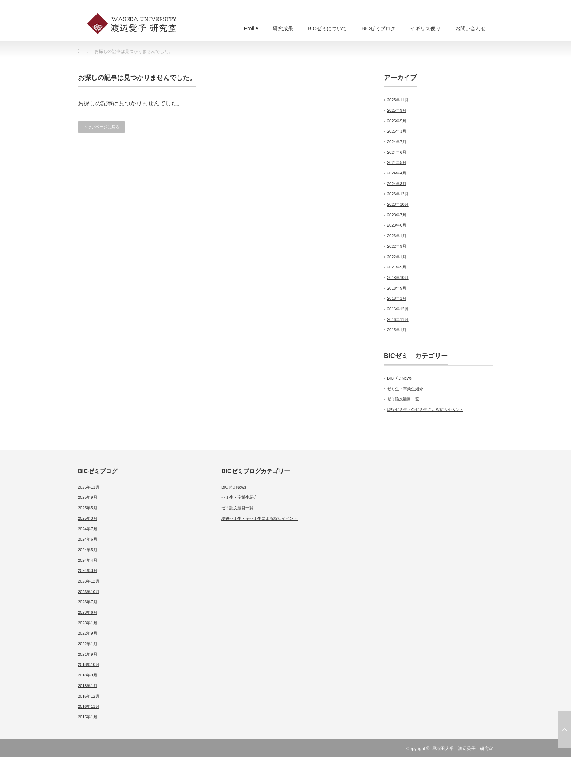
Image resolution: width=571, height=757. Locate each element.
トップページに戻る (101, 127)
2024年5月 (396, 162)
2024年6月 (396, 152)
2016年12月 (398, 309)
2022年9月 (396, 246)
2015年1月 (396, 329)
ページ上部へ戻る (564, 729)
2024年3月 (396, 183)
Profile (251, 28)
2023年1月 (396, 236)
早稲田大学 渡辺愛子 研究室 (462, 748)
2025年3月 (396, 131)
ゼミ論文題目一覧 (403, 399)
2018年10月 (398, 277)
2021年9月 (396, 267)
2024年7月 (396, 142)
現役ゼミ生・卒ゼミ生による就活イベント (425, 409)
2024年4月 (396, 173)
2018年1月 (396, 298)
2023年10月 (398, 204)
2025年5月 (396, 121)
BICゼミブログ (378, 28)
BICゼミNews (399, 378)
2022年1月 (396, 257)
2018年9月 (396, 288)
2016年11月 (398, 319)
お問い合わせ (470, 28)
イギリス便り (425, 28)
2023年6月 (396, 225)
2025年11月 (398, 100)
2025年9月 (396, 110)
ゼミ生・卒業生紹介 (405, 389)
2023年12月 (398, 194)
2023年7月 (396, 215)
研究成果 (283, 28)
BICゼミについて (327, 28)
